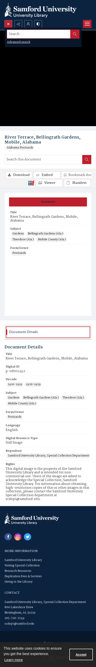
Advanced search (18, 42)
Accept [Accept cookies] (81, 654)
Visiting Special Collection (22, 565)
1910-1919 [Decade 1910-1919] (15, 384)
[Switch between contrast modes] (38, 24)
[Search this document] (43, 159)
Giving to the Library (19, 581)
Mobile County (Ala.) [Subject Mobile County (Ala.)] (52, 239)
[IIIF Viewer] (49, 183)
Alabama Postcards (20, 148)
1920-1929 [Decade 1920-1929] (33, 384)
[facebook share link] (8, 536)
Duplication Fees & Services (23, 576)
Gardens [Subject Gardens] (18, 234)
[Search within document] (86, 159)
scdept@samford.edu (19, 623)
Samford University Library (23, 560)
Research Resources (18, 571)
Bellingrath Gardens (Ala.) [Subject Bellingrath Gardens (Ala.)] (45, 234)
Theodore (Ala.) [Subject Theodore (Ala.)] (23, 239)
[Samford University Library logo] (41, 10)
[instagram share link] (17, 536)
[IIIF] (31, 183)
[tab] (48, 202)
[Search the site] (38, 34)
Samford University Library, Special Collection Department (45, 602)
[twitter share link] (27, 536)
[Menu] (87, 24)
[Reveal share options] (18, 24)
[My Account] (28, 24)
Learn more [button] (13, 660)
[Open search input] (8, 24)
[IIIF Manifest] (77, 183)
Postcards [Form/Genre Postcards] (19, 253)
